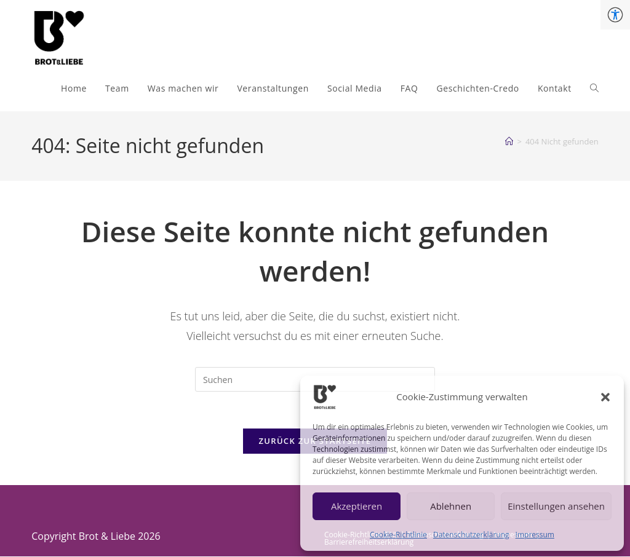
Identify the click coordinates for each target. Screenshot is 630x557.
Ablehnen (450, 506)
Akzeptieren (356, 506)
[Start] (509, 141)
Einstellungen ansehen (556, 506)
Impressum (535, 534)
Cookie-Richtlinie (398, 534)
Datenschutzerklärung (471, 534)
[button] (605, 397)
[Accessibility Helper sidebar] (615, 15)
